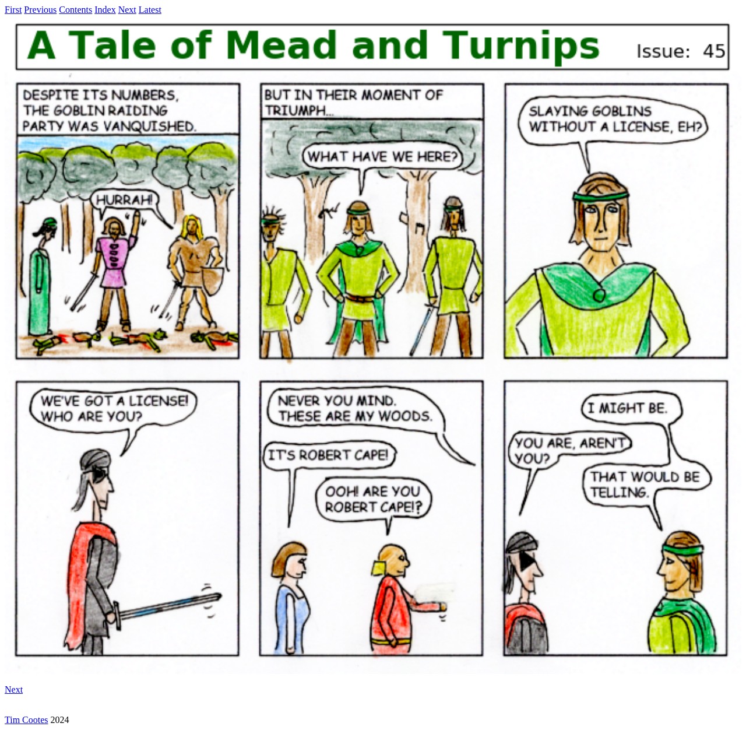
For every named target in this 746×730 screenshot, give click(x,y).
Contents (75, 10)
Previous (40, 10)
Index (104, 10)
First (13, 10)
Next (127, 10)
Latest (150, 10)
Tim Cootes (26, 720)
